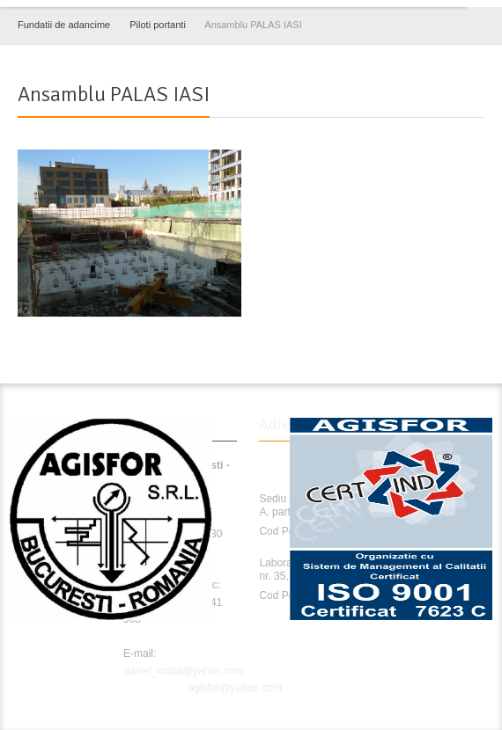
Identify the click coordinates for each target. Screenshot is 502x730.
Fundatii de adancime (64, 24)
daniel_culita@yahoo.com (184, 671)
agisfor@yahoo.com (235, 688)
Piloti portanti (157, 24)
